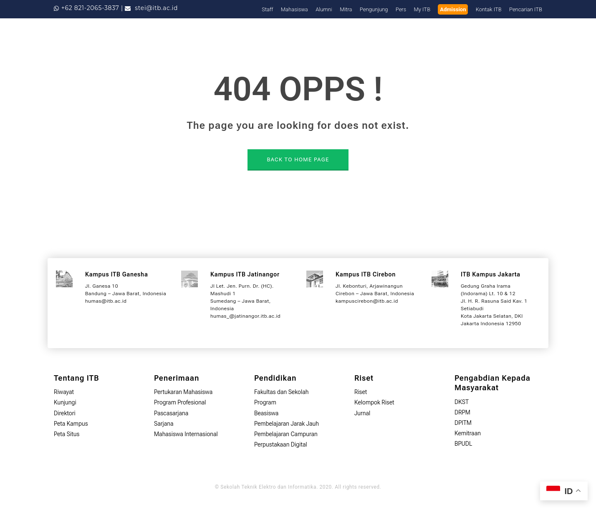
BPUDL (463, 443)
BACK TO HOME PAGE (298, 159)
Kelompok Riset (374, 402)
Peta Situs (66, 434)
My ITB (422, 9)
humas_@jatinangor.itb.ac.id (245, 316)
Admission (453, 9)
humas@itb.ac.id (105, 301)
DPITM (463, 422)
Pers (401, 9)
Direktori (65, 413)
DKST (462, 402)
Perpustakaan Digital (280, 444)
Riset (360, 392)
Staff (267, 9)
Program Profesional (180, 402)
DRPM (462, 412)
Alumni (324, 9)
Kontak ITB (489, 9)
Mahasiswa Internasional (186, 434)
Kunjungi (65, 402)
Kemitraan (468, 433)
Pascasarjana (171, 413)
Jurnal (362, 413)
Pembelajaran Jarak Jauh (286, 423)
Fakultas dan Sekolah (281, 392)
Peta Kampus (71, 423)
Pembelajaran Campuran (286, 434)
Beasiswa (266, 413)
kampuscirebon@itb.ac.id (367, 301)
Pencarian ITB (525, 9)
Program (265, 402)
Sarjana (164, 423)
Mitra (346, 9)
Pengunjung (374, 9)
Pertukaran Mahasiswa (183, 392)
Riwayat (64, 392)
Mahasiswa (294, 9)
